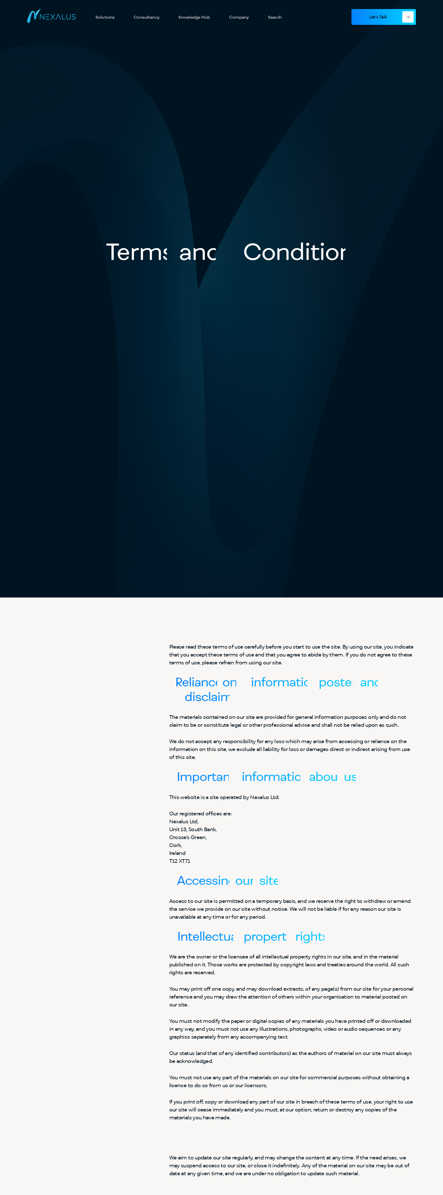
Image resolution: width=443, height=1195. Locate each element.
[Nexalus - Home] (51, 17)
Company (239, 17)
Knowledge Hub (194, 17)
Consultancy (147, 17)
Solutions (105, 17)
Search (275, 17)
